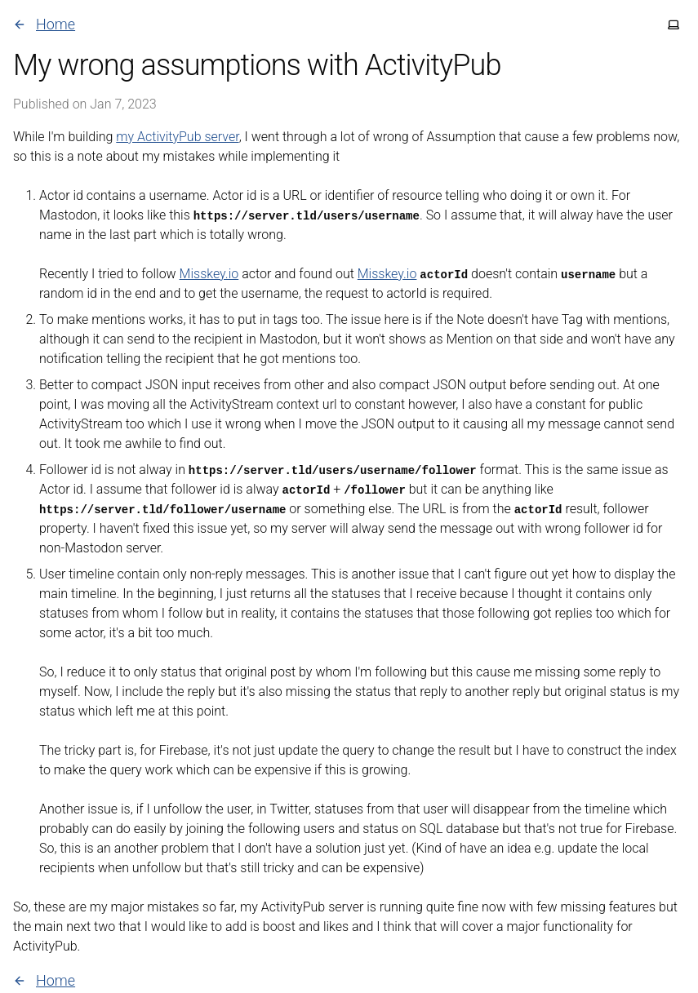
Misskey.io (209, 273)
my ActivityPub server (177, 136)
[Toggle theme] (673, 24)
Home (44, 24)
